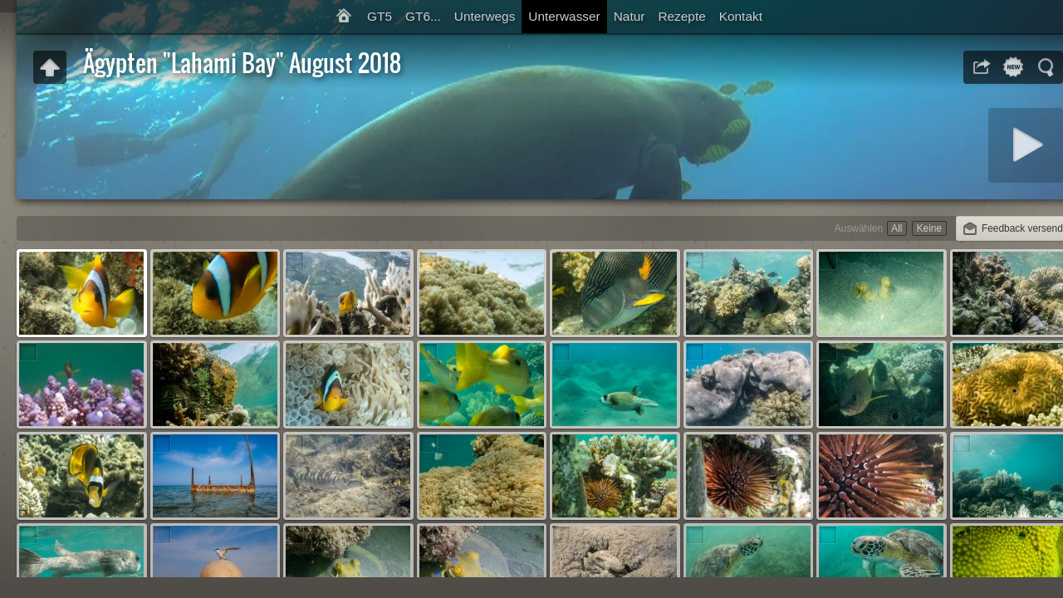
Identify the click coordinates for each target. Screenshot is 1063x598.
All (896, 228)
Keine (929, 228)
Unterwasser (564, 16)
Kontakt (740, 16)
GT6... (423, 16)
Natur (629, 16)
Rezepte (681, 16)
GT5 (379, 16)
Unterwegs (485, 16)
